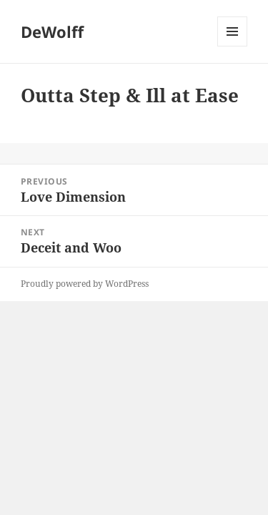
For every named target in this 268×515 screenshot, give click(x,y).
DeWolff (52, 31)
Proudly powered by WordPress (85, 284)
